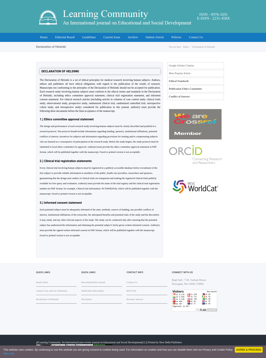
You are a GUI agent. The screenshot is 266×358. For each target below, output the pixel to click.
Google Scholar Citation (181, 65)
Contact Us (196, 37)
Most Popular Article (179, 73)
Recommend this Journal (93, 282)
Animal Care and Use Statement (51, 290)
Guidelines (89, 37)
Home (44, 37)
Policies (176, 37)
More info (8, 353)
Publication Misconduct (92, 290)
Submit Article (154, 37)
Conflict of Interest (179, 96)
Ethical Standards (179, 81)
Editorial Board (65, 37)
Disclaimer (86, 299)
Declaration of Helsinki (203, 46)
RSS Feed (131, 290)
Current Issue (111, 37)
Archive (133, 37)
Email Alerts (42, 282)
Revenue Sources (135, 299)
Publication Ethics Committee (185, 88)
